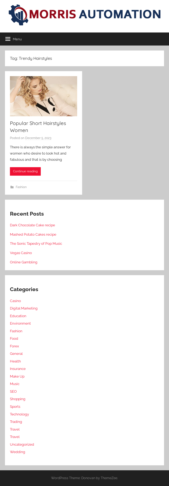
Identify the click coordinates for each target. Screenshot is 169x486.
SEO (13, 391)
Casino (15, 301)
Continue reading (25, 171)
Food (14, 338)
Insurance (18, 369)
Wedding (17, 452)
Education (18, 316)
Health (15, 361)
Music (14, 384)
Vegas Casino (21, 253)
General (16, 354)
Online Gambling (23, 262)
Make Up (17, 376)
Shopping (17, 399)
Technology (19, 414)
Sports (15, 406)
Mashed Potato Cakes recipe (33, 234)
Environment (20, 323)
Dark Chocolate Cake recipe (32, 225)
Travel (15, 429)
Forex (14, 346)
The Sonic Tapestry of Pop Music (36, 243)
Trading (16, 422)
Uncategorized (22, 444)
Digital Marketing (24, 308)
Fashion (21, 187)
